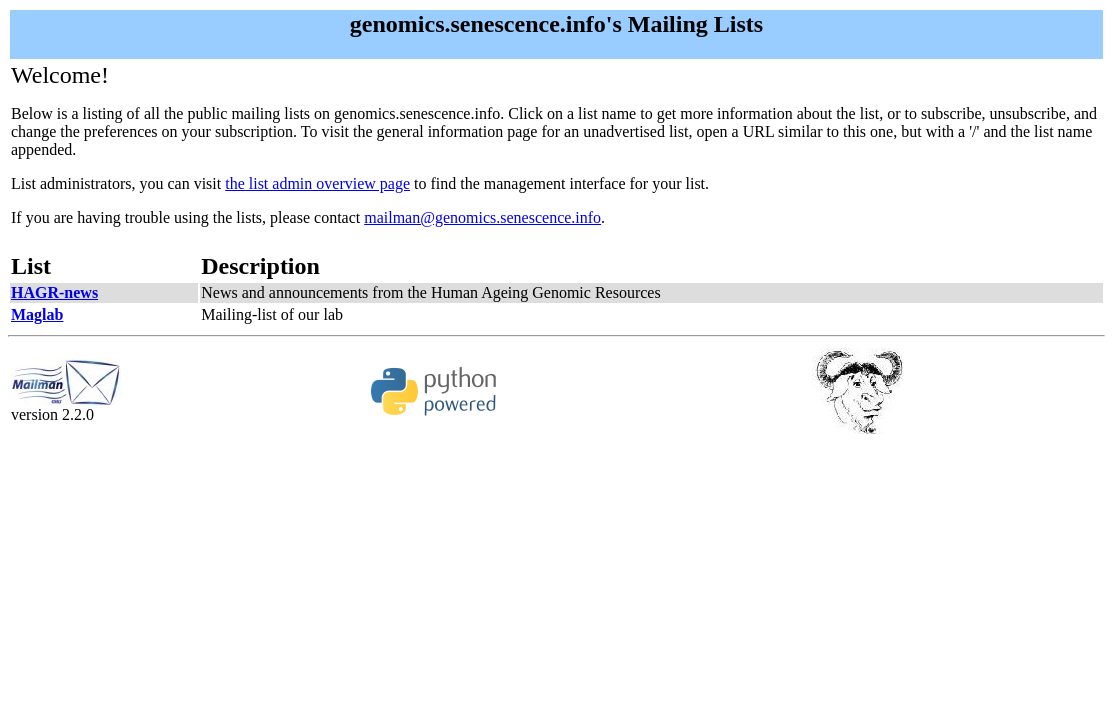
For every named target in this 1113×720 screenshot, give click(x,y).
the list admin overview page (317, 183)
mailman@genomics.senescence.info (482, 217)
